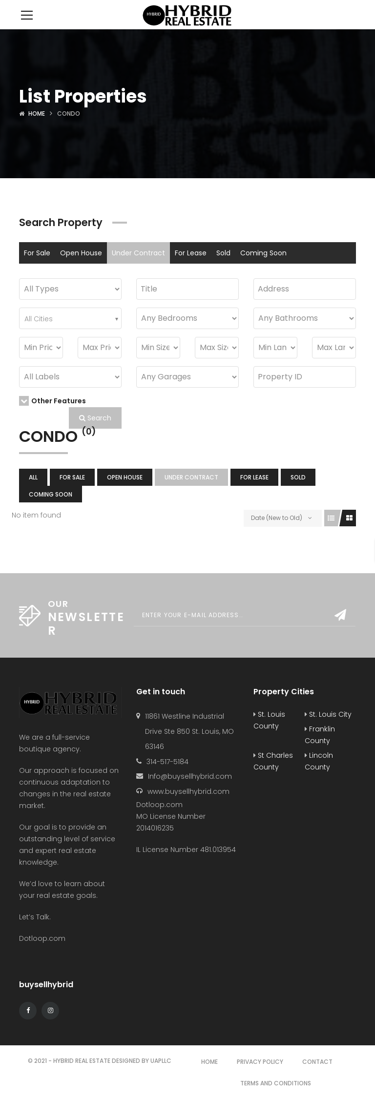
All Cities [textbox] (38, 319)
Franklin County (320, 735)
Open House (81, 253)
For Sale (37, 253)
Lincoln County (319, 761)
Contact (317, 1062)
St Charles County (273, 761)
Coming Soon (263, 253)
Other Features (52, 401)
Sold (223, 253)
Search (95, 418)
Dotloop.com (43, 938)
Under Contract (138, 253)
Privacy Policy (260, 1062)
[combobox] (70, 318)
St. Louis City (328, 714)
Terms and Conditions (275, 1083)
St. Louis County (269, 720)
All (33, 477)
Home (36, 113)
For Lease (191, 253)
